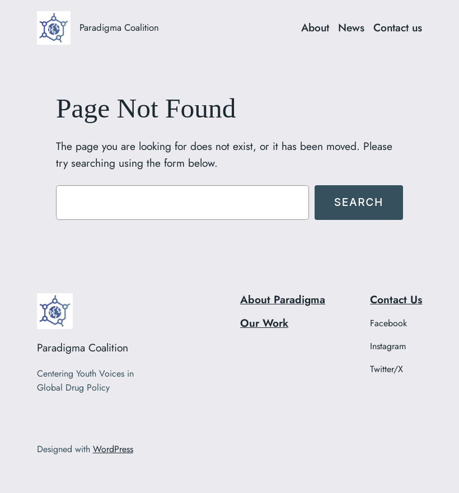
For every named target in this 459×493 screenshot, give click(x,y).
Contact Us (396, 299)
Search (358, 202)
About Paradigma (282, 299)
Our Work (264, 323)
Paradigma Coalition (119, 27)
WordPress (113, 449)
